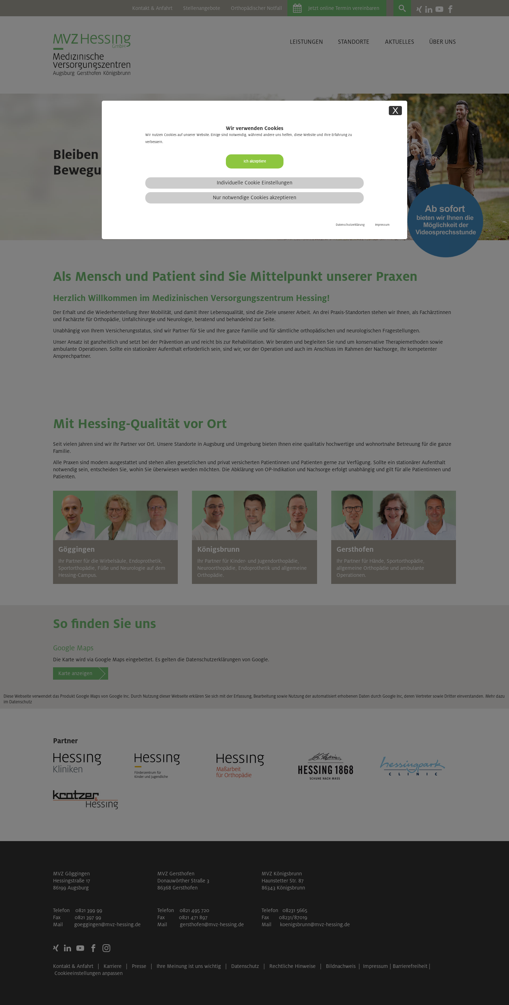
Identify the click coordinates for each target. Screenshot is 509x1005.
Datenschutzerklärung (350, 224)
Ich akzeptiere (255, 161)
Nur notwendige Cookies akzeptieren (254, 197)
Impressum (382, 224)
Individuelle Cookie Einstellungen (254, 182)
